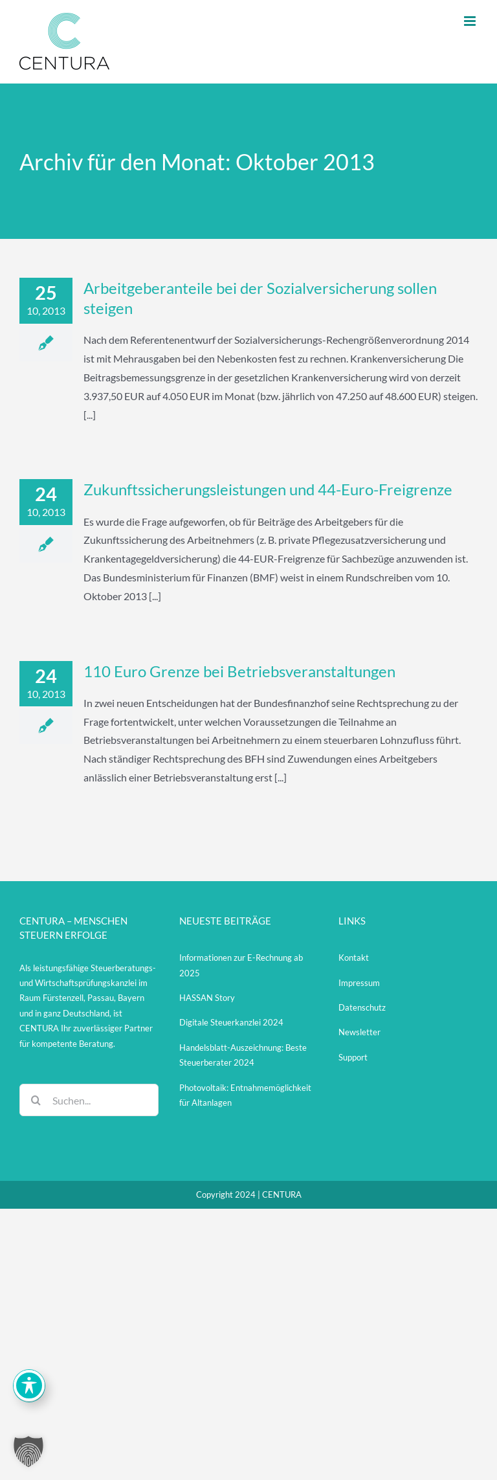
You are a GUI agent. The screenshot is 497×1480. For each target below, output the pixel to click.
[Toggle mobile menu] (471, 21)
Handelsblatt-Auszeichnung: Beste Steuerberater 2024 (243, 1055)
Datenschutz (362, 1007)
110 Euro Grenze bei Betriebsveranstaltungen (239, 671)
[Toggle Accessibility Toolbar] (29, 1385)
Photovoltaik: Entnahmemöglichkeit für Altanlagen (245, 1095)
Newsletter (359, 1032)
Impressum (359, 983)
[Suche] (35, 1100)
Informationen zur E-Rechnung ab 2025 (241, 965)
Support (353, 1057)
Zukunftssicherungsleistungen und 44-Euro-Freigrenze (267, 489)
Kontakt (353, 957)
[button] (28, 1451)
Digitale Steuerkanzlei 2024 (231, 1022)
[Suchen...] (89, 1100)
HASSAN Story (207, 997)
